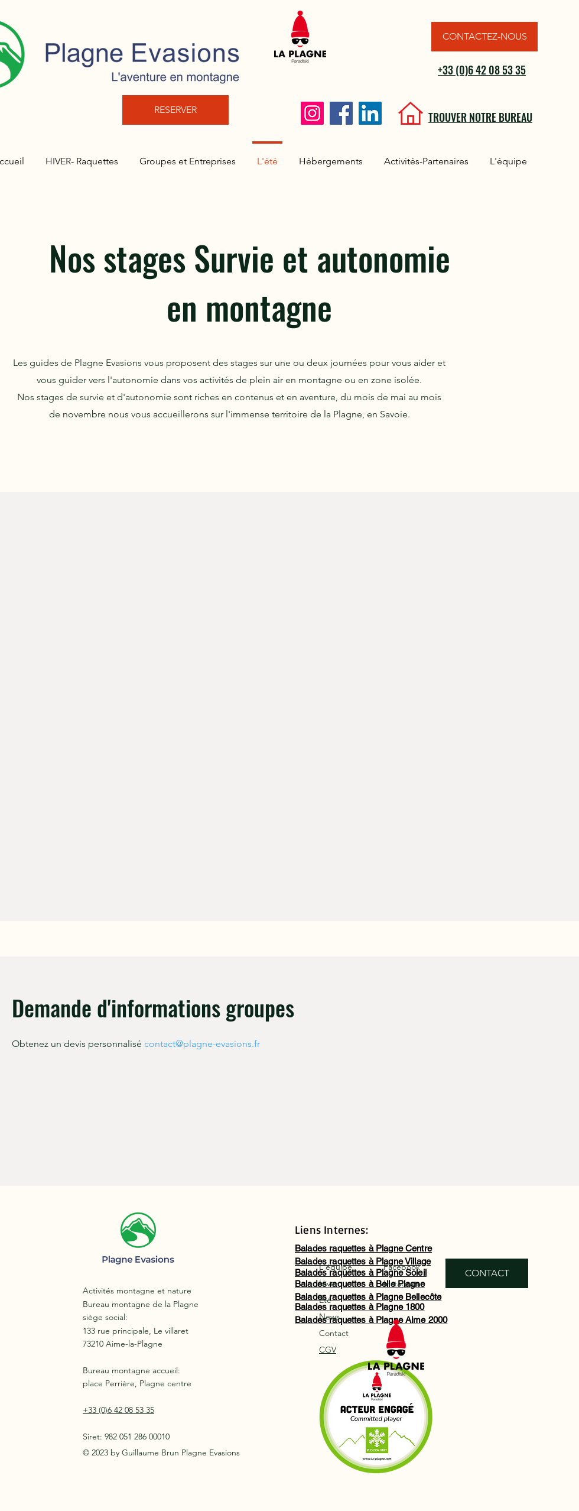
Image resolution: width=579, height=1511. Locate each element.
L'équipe (335, 1267)
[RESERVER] (175, 110)
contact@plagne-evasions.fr (202, 1043)
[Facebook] (341, 113)
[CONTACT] (486, 1273)
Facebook (401, 1267)
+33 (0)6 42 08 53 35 (482, 69)
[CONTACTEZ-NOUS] (484, 36)
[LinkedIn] (370, 113)
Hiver (328, 1283)
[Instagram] (312, 113)
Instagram (402, 1283)
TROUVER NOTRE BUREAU (480, 117)
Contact (334, 1333)
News (329, 1316)
